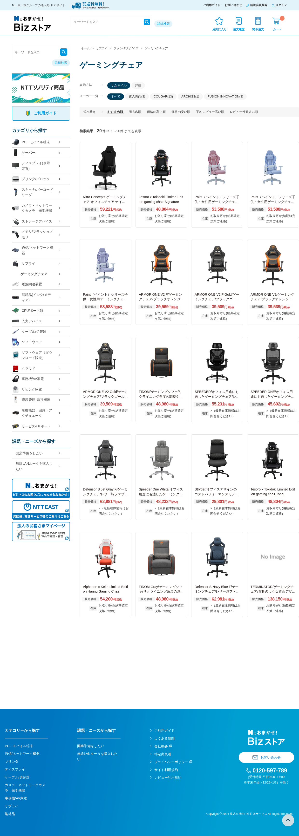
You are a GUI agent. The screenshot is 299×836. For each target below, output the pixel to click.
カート (279, 23)
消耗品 (10, 814)
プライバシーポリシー (171, 762)
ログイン (281, 5)
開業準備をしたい (29, 453)
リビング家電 (27, 389)
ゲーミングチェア (34, 274)
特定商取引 (162, 754)
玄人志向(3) (137, 96)
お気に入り (219, 29)
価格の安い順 (181, 112)
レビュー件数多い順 (244, 112)
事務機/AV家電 (28, 379)
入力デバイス (27, 321)
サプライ (23, 263)
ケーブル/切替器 (29, 332)
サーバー (23, 153)
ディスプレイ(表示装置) (31, 166)
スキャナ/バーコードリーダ (32, 192)
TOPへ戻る (288, 820)
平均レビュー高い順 (210, 112)
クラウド (23, 368)
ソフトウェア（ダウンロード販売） (32, 355)
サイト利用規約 (166, 770)
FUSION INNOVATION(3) (225, 96)
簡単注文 (258, 29)
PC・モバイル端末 (31, 142)
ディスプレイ (15, 769)
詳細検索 (163, 24)
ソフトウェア (27, 342)
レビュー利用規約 (167, 777)
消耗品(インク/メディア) (31, 297)
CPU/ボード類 (27, 311)
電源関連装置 (27, 284)
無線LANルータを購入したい (34, 466)
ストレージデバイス (32, 221)
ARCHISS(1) (190, 96)
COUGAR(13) (163, 96)
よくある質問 (164, 738)
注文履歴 (239, 29)
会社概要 (161, 746)
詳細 (138, 85)
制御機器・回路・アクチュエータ (32, 413)
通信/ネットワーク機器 (32, 250)
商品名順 (135, 112)
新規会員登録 (258, 5)
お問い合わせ (233, 5)
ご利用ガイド (211, 5)
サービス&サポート (31, 426)
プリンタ (11, 762)
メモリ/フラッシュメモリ (32, 234)
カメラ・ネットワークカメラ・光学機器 (32, 208)
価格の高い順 (157, 112)
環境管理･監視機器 (31, 400)
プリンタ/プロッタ (31, 179)
